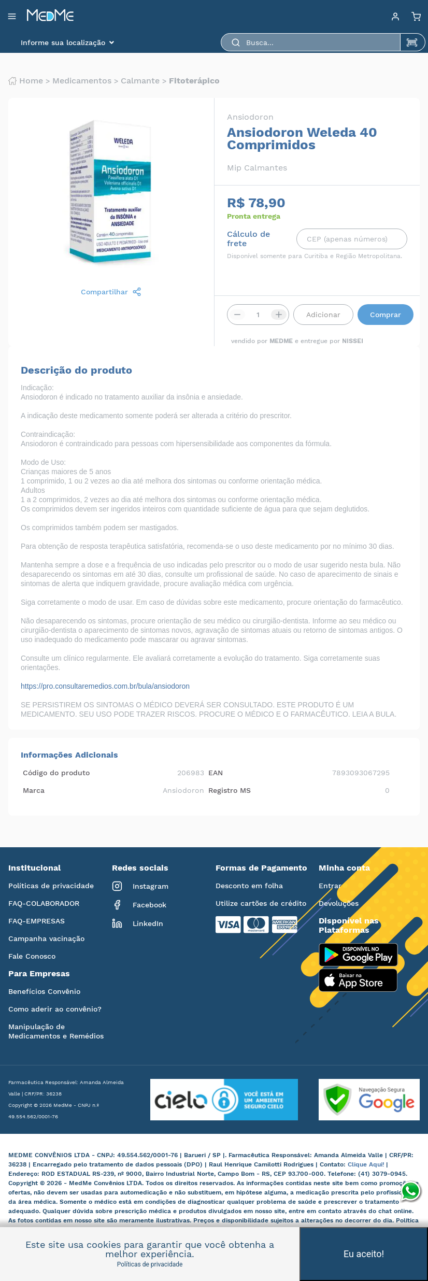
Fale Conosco (31, 956)
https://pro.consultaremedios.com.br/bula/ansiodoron (105, 686)
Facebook (139, 905)
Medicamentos (81, 81)
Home (25, 81)
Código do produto (56, 772)
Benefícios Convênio (44, 991)
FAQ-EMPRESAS (36, 921)
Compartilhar (111, 291)
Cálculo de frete (248, 239)
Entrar (330, 885)
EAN (215, 772)
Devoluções (339, 903)
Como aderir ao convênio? (55, 1009)
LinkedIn (137, 923)
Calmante (140, 81)
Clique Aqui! (367, 1164)
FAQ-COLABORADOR (43, 903)
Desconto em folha (249, 885)
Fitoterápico (194, 81)
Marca (34, 790)
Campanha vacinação (46, 938)
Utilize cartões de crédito (261, 903)
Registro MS (229, 790)
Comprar (385, 314)
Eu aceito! (364, 1253)
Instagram (140, 886)
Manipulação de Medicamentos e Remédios (56, 1031)
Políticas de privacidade (51, 885)
